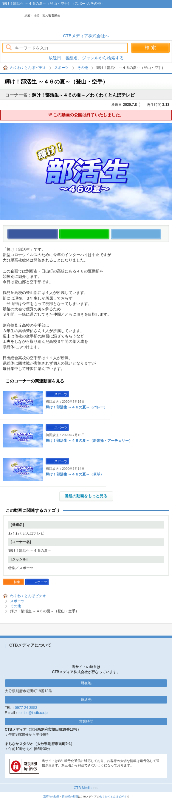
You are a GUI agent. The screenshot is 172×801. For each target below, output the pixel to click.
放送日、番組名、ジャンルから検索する (86, 57)
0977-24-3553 (26, 708)
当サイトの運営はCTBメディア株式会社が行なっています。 (86, 669)
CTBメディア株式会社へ (86, 35)
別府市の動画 (51, 796)
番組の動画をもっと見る (86, 496)
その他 (82, 68)
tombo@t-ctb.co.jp (33, 713)
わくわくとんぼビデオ (63, 20)
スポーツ (61, 68)
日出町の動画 (70, 796)
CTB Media (83, 788)
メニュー (164, 20)
